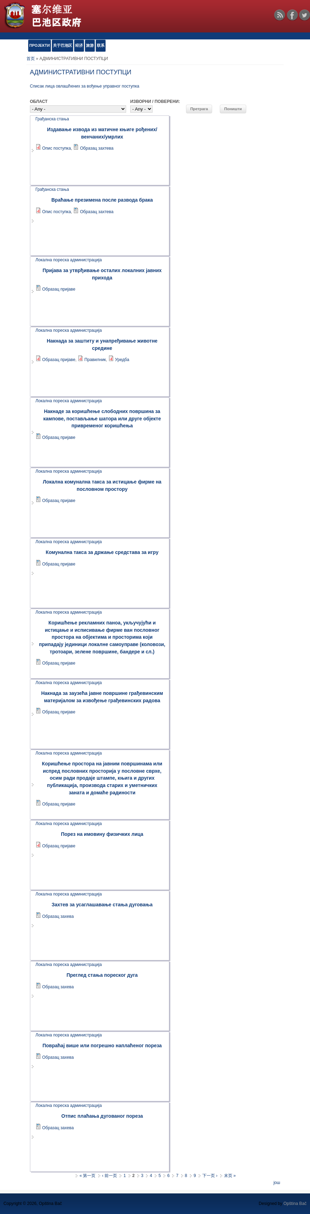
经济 (79, 45)
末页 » (230, 1175)
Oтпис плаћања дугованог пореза (102, 1116)
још (276, 1182)
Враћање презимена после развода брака (102, 200)
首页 (30, 58)
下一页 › (209, 1175)
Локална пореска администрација (69, 259)
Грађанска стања (52, 119)
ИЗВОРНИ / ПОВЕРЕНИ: (155, 101)
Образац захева (58, 916)
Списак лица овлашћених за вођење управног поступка (84, 86)
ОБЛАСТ (39, 101)
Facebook (292, 15)
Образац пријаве (58, 289)
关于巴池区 (62, 45)
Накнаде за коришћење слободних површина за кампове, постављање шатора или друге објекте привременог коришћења (102, 418)
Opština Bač (295, 1203)
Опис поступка (56, 148)
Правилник (95, 359)
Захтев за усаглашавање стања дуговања (102, 904)
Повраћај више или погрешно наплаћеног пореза (102, 1045)
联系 (100, 45)
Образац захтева (97, 148)
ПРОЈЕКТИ (39, 45)
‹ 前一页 (109, 1175)
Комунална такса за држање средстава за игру (102, 552)
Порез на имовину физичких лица (102, 834)
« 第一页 (87, 1175)
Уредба (122, 359)
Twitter (304, 15)
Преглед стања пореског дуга (102, 975)
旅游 (90, 45)
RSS (279, 15)
